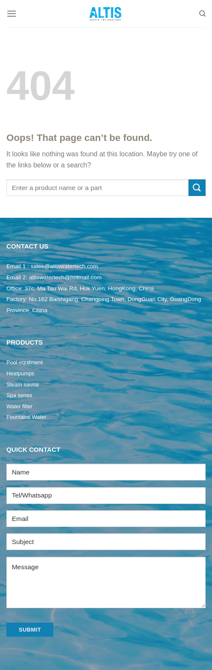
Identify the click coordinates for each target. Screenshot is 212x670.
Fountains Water (26, 417)
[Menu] (11, 13)
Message (106, 582)
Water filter (19, 406)
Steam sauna (22, 384)
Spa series (19, 395)
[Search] (202, 14)
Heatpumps (20, 373)
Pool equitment (24, 362)
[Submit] (197, 187)
